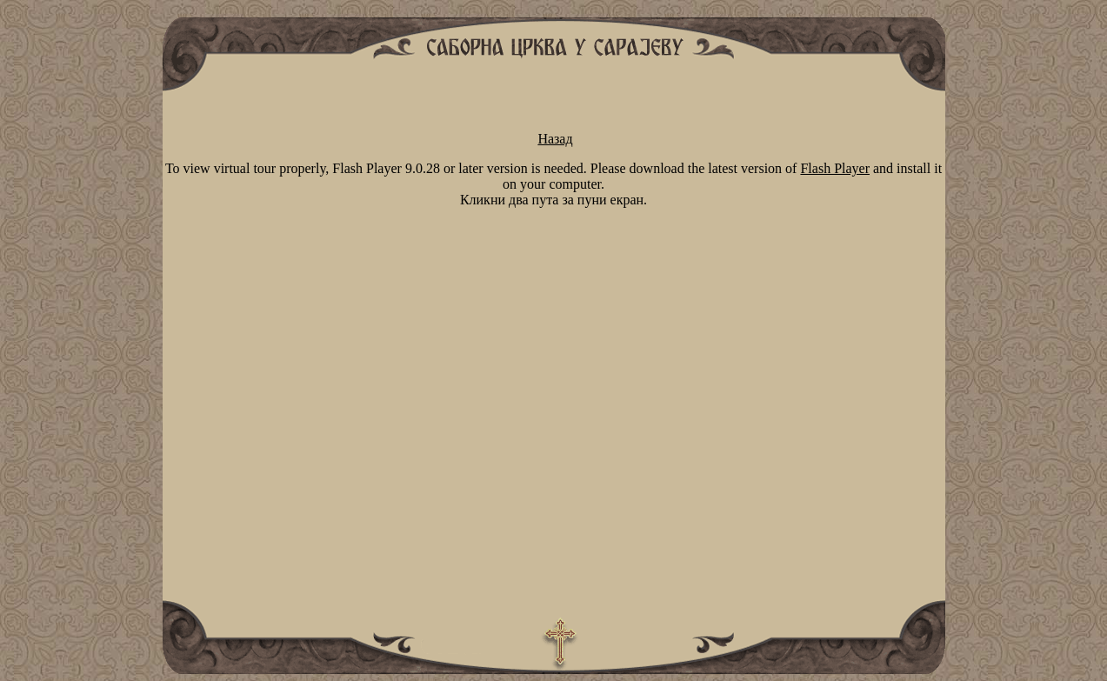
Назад (554, 138)
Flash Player (835, 168)
